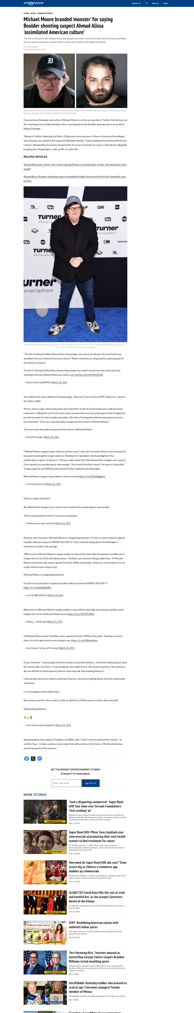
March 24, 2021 (59, 382)
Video (165, 3)
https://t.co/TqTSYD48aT (81, 613)
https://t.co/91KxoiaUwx (84, 640)
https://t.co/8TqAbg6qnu (91, 476)
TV (146, 3)
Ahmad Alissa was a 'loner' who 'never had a (46, 164)
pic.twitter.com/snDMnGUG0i (87, 374)
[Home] (34, 3)
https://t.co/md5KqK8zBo (37, 587)
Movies (155, 3)
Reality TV (136, 3)
